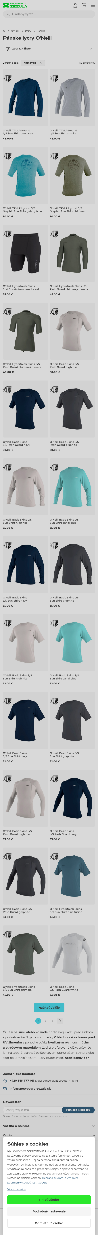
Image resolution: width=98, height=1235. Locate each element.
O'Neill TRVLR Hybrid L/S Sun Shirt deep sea (18, 132)
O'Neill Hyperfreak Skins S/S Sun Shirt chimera (19, 988)
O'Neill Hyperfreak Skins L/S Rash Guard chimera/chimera (69, 287)
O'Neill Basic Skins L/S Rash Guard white (64, 988)
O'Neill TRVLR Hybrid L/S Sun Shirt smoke (63, 132)
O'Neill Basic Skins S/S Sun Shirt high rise (17, 677)
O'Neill (15, 31)
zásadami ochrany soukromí (53, 1116)
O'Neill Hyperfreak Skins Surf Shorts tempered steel (21, 287)
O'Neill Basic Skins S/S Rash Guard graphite (64, 443)
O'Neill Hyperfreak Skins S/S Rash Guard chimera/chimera (22, 365)
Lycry (28, 31)
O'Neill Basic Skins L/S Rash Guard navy (63, 832)
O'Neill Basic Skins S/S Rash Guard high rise (64, 365)
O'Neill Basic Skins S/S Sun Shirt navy (15, 755)
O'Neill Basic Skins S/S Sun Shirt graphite (64, 755)
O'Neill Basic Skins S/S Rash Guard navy (16, 443)
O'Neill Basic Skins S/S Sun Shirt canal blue (64, 677)
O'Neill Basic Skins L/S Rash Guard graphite (17, 910)
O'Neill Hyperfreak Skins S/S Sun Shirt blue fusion (66, 910)
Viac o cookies (16, 1189)
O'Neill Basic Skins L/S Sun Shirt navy (15, 599)
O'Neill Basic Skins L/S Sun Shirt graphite (64, 599)
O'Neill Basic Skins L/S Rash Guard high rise (17, 832)
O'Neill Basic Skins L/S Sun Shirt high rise (17, 521)
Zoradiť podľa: (11, 63)
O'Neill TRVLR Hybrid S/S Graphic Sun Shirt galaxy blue (22, 210)
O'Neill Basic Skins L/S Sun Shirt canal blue (64, 521)
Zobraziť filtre (18, 49)
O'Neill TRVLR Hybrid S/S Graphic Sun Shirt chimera (67, 210)
